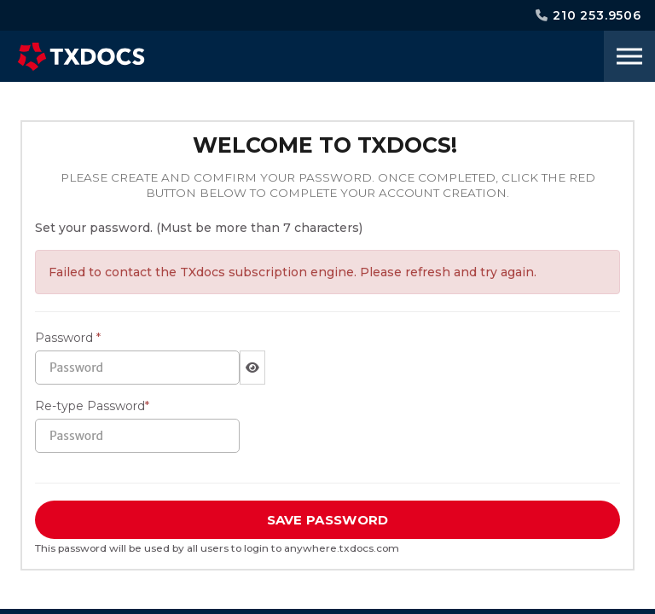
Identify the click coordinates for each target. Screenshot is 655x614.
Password (68, 337)
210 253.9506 (588, 15)
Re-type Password (92, 406)
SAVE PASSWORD (328, 520)
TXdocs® (81, 56)
